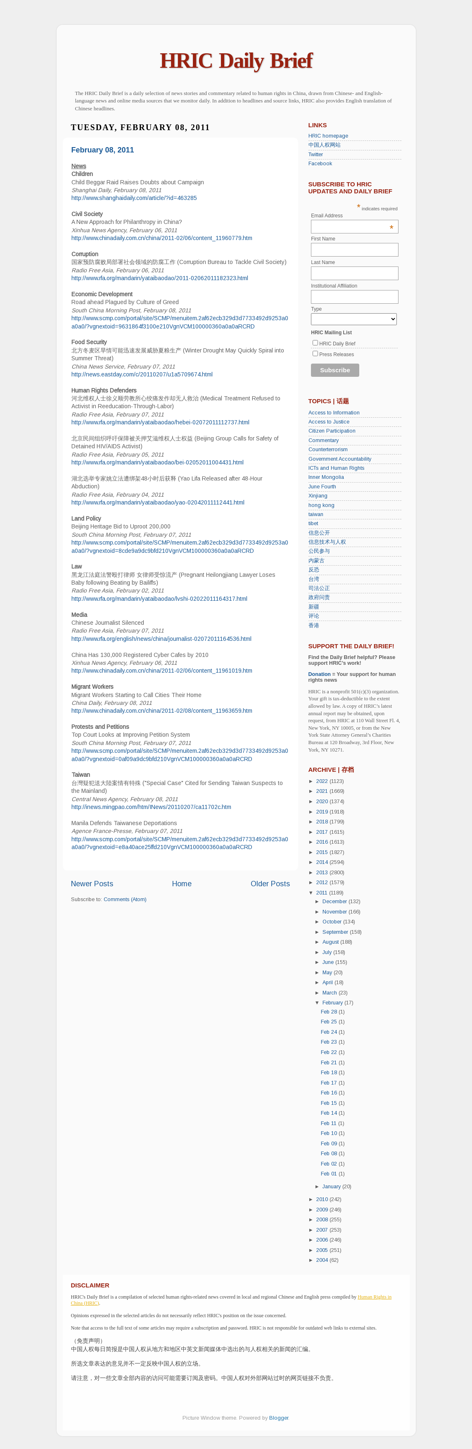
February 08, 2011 (102, 150)
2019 (323, 812)
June (329, 962)
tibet (313, 523)
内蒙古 (316, 561)
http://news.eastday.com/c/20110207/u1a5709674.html (142, 374)
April (328, 982)
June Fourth (322, 487)
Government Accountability (339, 459)
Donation (319, 674)
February (333, 1003)
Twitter (315, 154)
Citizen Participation (332, 431)
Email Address (352, 216)
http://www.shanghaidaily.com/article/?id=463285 (134, 198)
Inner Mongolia (326, 477)
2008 (323, 1220)
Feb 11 (329, 1123)
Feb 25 (330, 1022)
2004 (323, 1260)
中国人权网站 (324, 145)
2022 (323, 781)
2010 (323, 1199)
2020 (323, 801)
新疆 (313, 607)
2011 (322, 893)
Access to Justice (328, 422)
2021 (323, 791)
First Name (323, 239)
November (336, 912)
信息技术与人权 (327, 542)
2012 (323, 882)
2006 (323, 1240)
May (328, 973)
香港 (313, 625)
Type (316, 309)
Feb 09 (330, 1144)
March (331, 993)
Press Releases (336, 354)
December (336, 901)
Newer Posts (92, 884)
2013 (323, 873)
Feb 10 (330, 1133)
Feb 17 (330, 1083)
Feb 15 (330, 1103)
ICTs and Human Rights (336, 468)
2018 (323, 822)
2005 (323, 1250)
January (332, 1187)
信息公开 (319, 533)
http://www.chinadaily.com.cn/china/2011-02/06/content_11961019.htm (161, 670)
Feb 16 (330, 1093)
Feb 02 (330, 1164)
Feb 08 (330, 1153)
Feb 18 (330, 1072)
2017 (323, 832)
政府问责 (319, 597)
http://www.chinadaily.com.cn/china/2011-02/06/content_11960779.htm (161, 238)
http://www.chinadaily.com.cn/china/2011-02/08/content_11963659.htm (161, 710)
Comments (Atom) (125, 899)
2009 (323, 1210)
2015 (323, 852)
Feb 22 (330, 1052)
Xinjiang (317, 496)
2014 (323, 862)
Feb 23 (330, 1042)
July (328, 952)
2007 (323, 1230)
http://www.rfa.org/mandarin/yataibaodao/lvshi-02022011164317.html (159, 598)
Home (182, 884)
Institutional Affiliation (334, 286)
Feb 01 (330, 1174)
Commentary (323, 440)
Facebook (320, 164)
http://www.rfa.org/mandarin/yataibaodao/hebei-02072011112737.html (160, 422)
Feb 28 (330, 1012)
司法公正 (319, 588)
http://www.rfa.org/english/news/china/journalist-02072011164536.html (161, 638)
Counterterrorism (328, 449)
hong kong (321, 505)
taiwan (315, 514)
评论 (313, 616)
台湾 (313, 579)
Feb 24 (330, 1032)
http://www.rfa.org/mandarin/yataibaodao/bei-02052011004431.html (157, 462)
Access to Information (334, 413)
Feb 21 (330, 1063)
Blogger (278, 1418)
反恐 (313, 570)
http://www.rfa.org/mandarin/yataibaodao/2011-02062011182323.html (159, 278)
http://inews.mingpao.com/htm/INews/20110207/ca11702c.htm (151, 807)
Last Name (323, 262)
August (331, 942)
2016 (323, 842)
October (333, 922)
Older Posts (270, 884)
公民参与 (319, 551)
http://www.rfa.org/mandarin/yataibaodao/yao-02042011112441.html (157, 502)
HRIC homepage (328, 136)
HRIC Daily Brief (236, 60)
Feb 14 (330, 1113)
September (336, 932)
